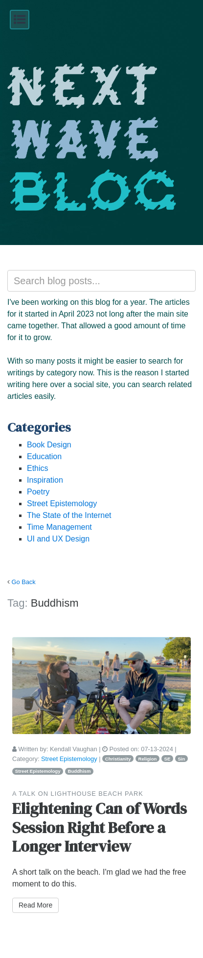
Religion (147, 758)
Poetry (38, 492)
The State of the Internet (69, 515)
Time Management (59, 527)
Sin (181, 758)
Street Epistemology (62, 503)
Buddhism (79, 771)
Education (44, 456)
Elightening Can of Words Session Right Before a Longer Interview (99, 827)
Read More (35, 905)
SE (167, 758)
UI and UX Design (58, 539)
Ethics (37, 468)
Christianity (118, 758)
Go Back (24, 582)
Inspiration (45, 480)
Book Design (49, 445)
